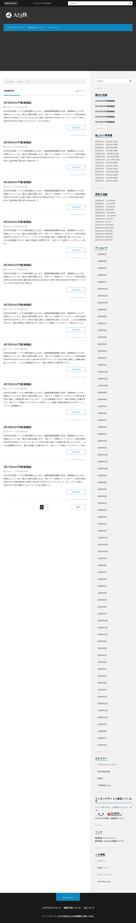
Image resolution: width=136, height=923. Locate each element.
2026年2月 (102, 275)
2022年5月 (102, 586)
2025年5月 (102, 337)
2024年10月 (103, 385)
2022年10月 (103, 551)
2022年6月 (102, 579)
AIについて (53, 27)
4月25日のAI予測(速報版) (17, 221)
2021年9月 (102, 641)
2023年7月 (102, 489)
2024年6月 (102, 413)
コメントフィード (105, 874)
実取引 (100, 778)
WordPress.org (104, 881)
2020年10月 (103, 717)
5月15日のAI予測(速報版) (105, 101)
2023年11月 (103, 461)
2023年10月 (103, 468)
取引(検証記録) (22, 107)
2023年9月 (102, 475)
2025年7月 (102, 323)
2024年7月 (102, 406)
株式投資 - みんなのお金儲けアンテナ (109, 841)
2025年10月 (103, 302)
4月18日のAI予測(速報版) (17, 427)
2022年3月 (102, 600)
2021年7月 (102, 655)
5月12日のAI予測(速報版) (105, 117)
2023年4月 (102, 510)
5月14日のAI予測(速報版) (105, 106)
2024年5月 (102, 420)
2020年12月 (103, 703)
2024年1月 (102, 448)
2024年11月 (103, 378)
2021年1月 (102, 696)
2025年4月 (102, 344)
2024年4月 (102, 427)
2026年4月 (102, 261)
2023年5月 (102, 503)
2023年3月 (102, 517)
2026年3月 (102, 268)
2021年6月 (102, 662)
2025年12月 (103, 289)
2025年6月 (102, 330)
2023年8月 (102, 482)
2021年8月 (102, 648)
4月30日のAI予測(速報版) (17, 102)
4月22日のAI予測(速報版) (17, 344)
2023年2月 (102, 524)
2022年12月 (103, 537)
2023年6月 (102, 496)
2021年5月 (102, 669)
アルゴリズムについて (107, 764)
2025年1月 (102, 365)
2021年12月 (103, 620)
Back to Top (68, 897)
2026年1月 (102, 282)
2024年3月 (102, 434)
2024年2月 (102, 441)
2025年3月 (102, 351)
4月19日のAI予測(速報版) (17, 384)
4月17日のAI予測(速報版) (17, 466)
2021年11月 (103, 627)
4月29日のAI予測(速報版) (17, 142)
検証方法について (35, 27)
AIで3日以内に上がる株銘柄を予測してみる (76, 916)
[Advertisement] (68, 51)
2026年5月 (102, 254)
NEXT (78, 507)
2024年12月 (103, 372)
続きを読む (76, 127)
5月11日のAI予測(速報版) (105, 122)
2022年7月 (102, 572)
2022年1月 (102, 613)
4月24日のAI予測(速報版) (17, 264)
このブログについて (14, 27)
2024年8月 (102, 399)
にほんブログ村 (101, 818)
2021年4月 (102, 676)
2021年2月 (102, 690)
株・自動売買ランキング (116, 818)
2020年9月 (102, 724)
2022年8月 (102, 565)
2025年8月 (102, 316)
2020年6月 (102, 745)
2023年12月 (103, 455)
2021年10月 (103, 634)
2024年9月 (102, 392)
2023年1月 (102, 531)
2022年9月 (102, 558)
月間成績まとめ (104, 785)
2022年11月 (103, 544)
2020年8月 (102, 731)
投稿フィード (103, 868)
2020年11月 (103, 710)
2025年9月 (102, 309)
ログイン (101, 861)
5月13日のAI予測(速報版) (105, 111)
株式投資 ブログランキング (105, 838)
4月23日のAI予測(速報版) (17, 304)
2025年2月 (102, 358)
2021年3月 (102, 683)
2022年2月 (102, 607)
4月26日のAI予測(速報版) (17, 182)
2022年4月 (102, 593)
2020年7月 (102, 738)
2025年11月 (103, 296)
